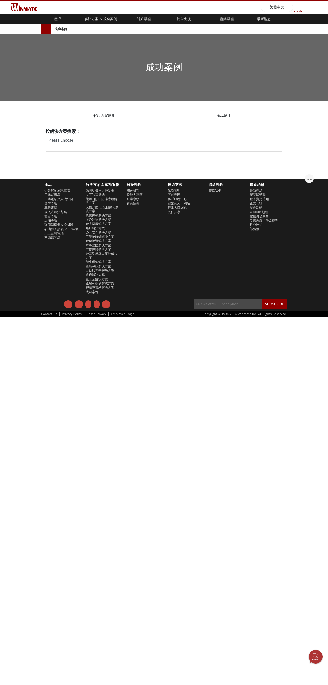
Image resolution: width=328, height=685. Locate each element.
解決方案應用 (104, 115)
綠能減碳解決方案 (98, 634)
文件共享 (174, 579)
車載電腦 (50, 575)
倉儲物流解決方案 (98, 608)
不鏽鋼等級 (52, 605)
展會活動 (256, 575)
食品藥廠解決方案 (98, 591)
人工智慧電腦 (54, 601)
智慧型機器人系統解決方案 (102, 623)
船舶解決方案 (95, 596)
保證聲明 (174, 558)
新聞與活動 (258, 562)
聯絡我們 (215, 558)
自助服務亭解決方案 (100, 638)
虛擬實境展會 (259, 584)
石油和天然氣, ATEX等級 (61, 597)
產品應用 (224, 115)
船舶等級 (50, 588)
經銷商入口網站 (179, 571)
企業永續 (133, 566)
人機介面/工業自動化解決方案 (102, 577)
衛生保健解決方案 (98, 629)
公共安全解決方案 (98, 600)
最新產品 (256, 558)
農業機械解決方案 (98, 583)
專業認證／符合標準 (264, 588)
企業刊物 (256, 571)
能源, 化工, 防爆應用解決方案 (101, 568)
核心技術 (256, 592)
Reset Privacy (96, 681)
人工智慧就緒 (95, 562)
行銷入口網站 (177, 575)
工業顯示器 (52, 562)
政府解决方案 (95, 642)
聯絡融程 (227, 19)
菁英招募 (133, 571)
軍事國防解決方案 (98, 613)
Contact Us (49, 681)
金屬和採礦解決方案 (100, 651)
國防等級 (50, 571)
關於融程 (133, 558)
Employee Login (122, 681)
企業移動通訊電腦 (57, 558)
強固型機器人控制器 (58, 592)
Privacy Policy (72, 681)
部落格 (254, 597)
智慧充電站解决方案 (100, 655)
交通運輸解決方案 (98, 587)
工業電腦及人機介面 (58, 566)
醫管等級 (50, 584)
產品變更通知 (259, 566)
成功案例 (60, 29)
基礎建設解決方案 (98, 617)
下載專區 (174, 562)
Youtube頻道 (259, 579)
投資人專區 (135, 562)
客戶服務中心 (177, 566)
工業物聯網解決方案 (100, 604)
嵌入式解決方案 (55, 579)
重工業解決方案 (97, 646)
